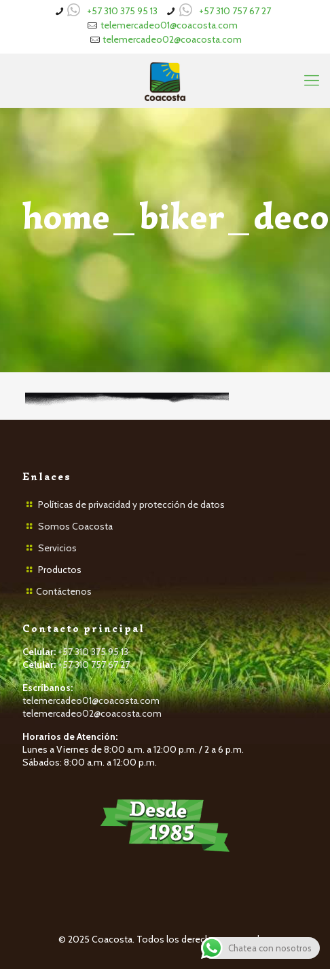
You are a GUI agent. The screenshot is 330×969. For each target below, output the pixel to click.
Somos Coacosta (75, 526)
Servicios (57, 548)
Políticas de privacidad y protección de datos (131, 504)
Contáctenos (64, 591)
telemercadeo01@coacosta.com (169, 25)
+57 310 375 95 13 (122, 11)
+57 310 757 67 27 (235, 11)
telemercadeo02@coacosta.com (172, 39)
